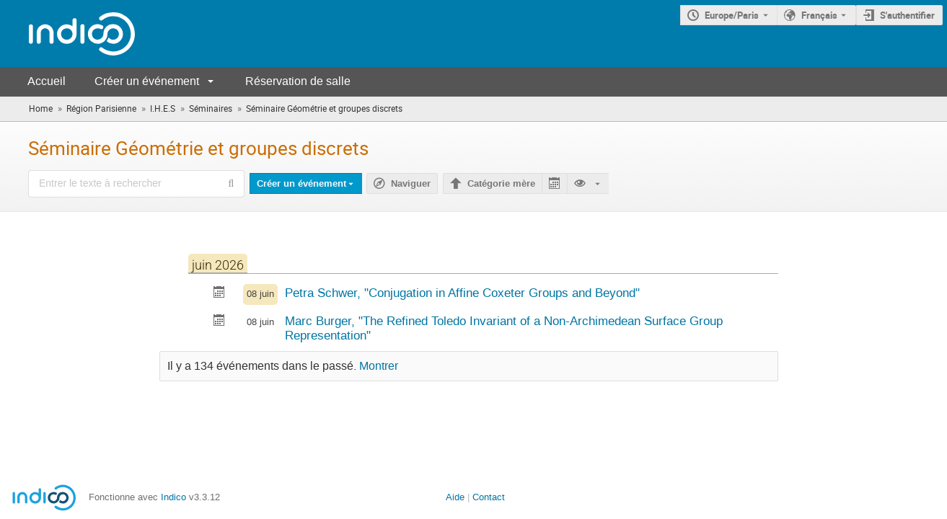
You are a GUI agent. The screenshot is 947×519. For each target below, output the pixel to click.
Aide (455, 497)
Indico (173, 497)
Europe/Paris (732, 15)
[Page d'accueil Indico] (67, 33)
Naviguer (411, 183)
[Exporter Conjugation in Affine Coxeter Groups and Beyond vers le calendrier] (219, 294)
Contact (488, 497)
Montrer (378, 366)
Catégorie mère (501, 183)
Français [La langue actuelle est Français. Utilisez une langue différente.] (819, 15)
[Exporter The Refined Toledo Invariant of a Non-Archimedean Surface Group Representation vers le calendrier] (219, 322)
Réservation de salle (298, 81)
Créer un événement (146, 81)
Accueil (46, 81)
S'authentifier (907, 15)
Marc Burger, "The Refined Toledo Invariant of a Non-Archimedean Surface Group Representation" (504, 328)
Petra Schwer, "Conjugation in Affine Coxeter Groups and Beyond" (462, 293)
